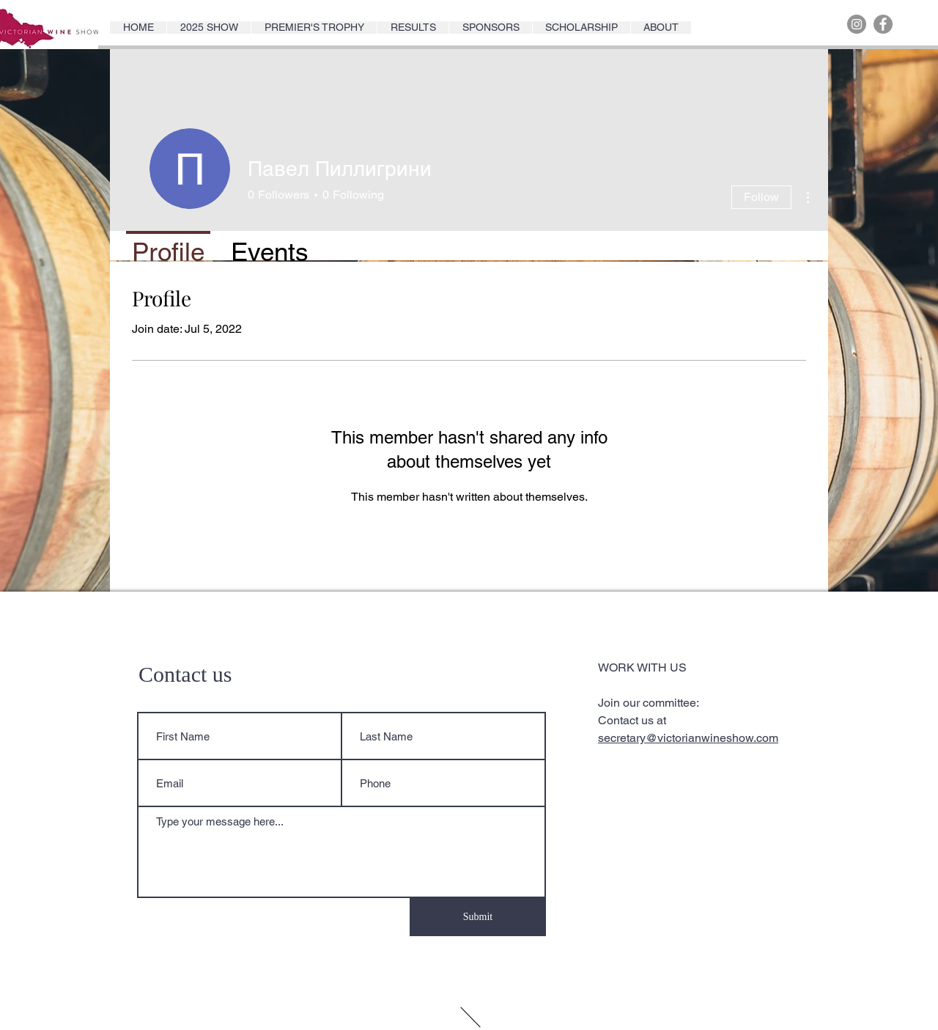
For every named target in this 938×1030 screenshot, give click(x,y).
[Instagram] (856, 24)
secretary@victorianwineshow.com (688, 738)
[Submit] (478, 917)
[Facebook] (883, 24)
